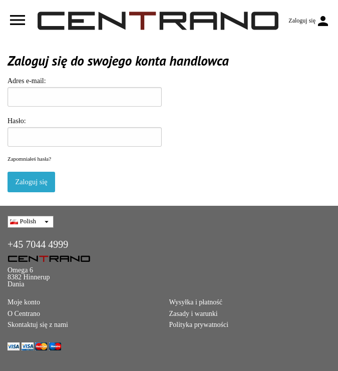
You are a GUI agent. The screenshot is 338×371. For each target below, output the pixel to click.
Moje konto (24, 302)
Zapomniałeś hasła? (29, 159)
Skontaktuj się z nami (38, 324)
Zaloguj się (31, 182)
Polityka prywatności (199, 324)
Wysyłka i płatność (195, 302)
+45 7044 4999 (38, 244)
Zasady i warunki (193, 313)
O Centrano (24, 313)
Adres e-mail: (85, 92)
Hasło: (85, 132)
